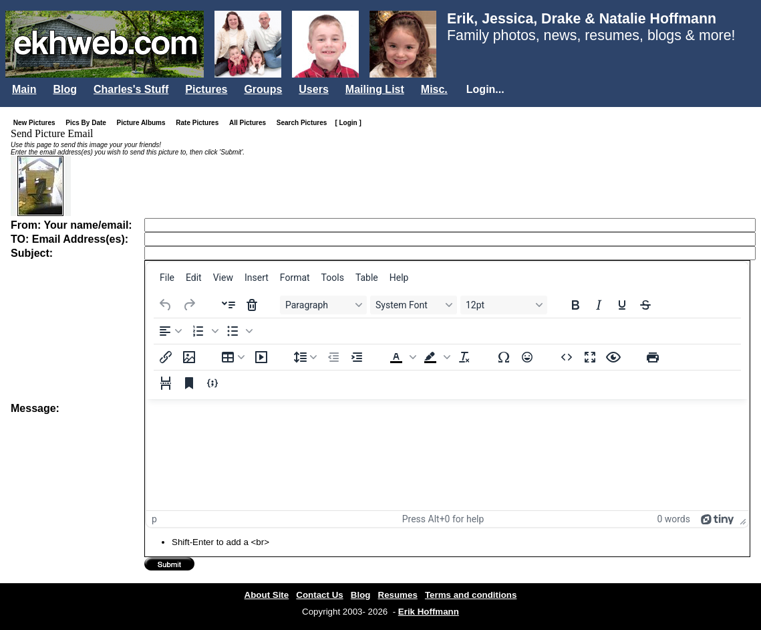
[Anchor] (189, 383)
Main (24, 89)
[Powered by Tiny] (717, 519)
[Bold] (575, 305)
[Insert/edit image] (189, 357)
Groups (263, 89)
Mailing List (374, 89)
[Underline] (622, 305)
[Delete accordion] (252, 305)
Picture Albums (144, 122)
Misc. (434, 89)
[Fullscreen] (590, 357)
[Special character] (503, 357)
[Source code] (566, 357)
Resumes (398, 595)
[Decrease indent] (333, 357)
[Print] (652, 357)
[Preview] (613, 357)
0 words (673, 519)
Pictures (206, 89)
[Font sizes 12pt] (503, 305)
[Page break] (165, 383)
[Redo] (189, 305)
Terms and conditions (471, 595)
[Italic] (598, 305)
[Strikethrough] (645, 305)
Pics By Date (88, 122)
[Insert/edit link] (165, 357)
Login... (485, 89)
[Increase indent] (356, 357)
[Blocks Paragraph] (323, 305)
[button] (203, 331)
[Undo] (165, 305)
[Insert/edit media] (261, 357)
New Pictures (37, 122)
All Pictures (250, 122)
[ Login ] (348, 122)
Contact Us (319, 595)
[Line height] (305, 357)
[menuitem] (167, 277)
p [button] (154, 519)
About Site (267, 595)
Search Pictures (305, 122)
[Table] (233, 357)
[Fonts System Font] (413, 305)
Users (313, 89)
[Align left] (170, 331)
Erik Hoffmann (428, 612)
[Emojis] (527, 357)
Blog (65, 89)
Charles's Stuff (131, 89)
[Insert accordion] (228, 305)
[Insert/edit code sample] (212, 383)
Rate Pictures (200, 122)
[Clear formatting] (464, 357)
